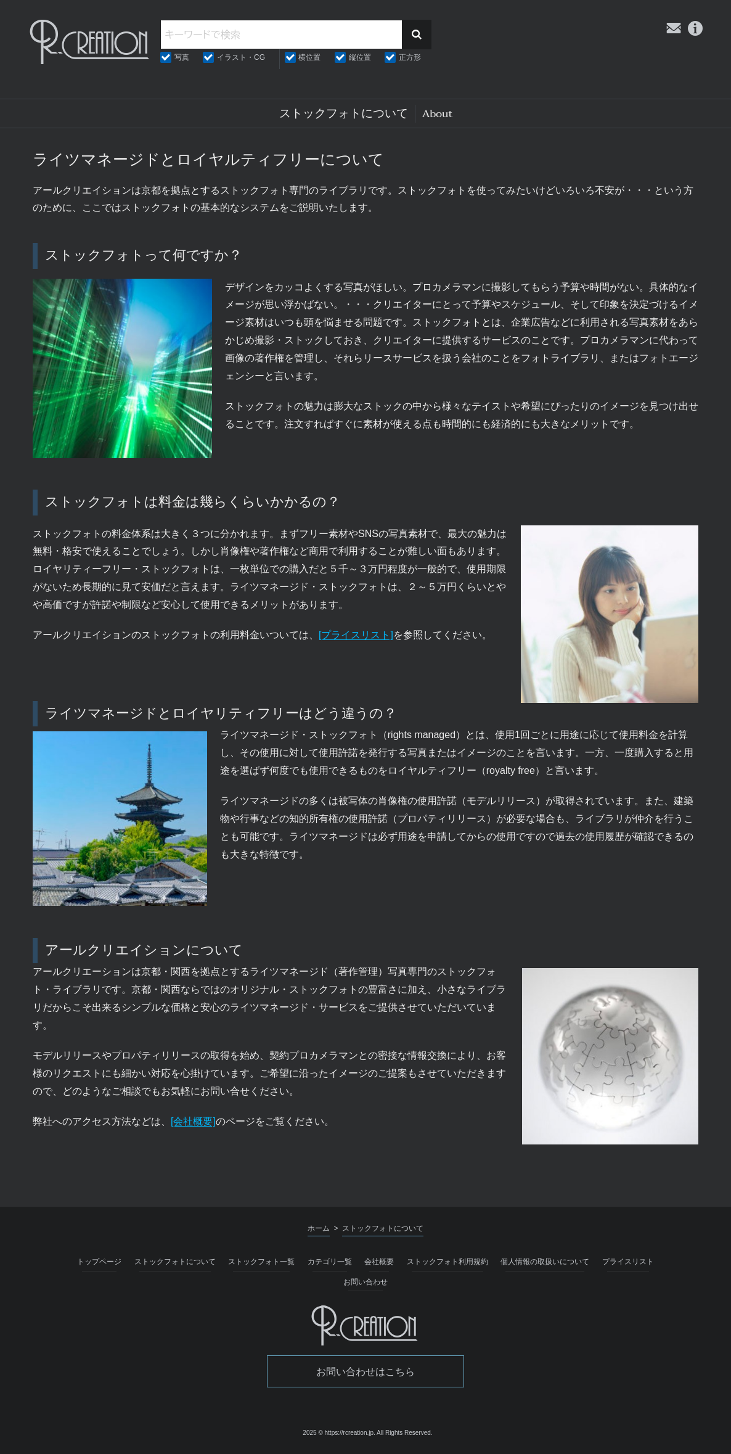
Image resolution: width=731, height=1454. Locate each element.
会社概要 (379, 1261)
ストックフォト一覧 (261, 1261)
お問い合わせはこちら (365, 1371)
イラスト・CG (241, 57)
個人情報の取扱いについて (544, 1261)
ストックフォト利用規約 (447, 1261)
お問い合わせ (365, 1282)
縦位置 (360, 57)
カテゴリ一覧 (330, 1261)
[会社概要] (193, 1121)
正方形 (410, 57)
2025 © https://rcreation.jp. (339, 1432)
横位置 (309, 57)
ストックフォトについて (175, 1261)
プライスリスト (628, 1261)
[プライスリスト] (356, 635)
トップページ (99, 1261)
